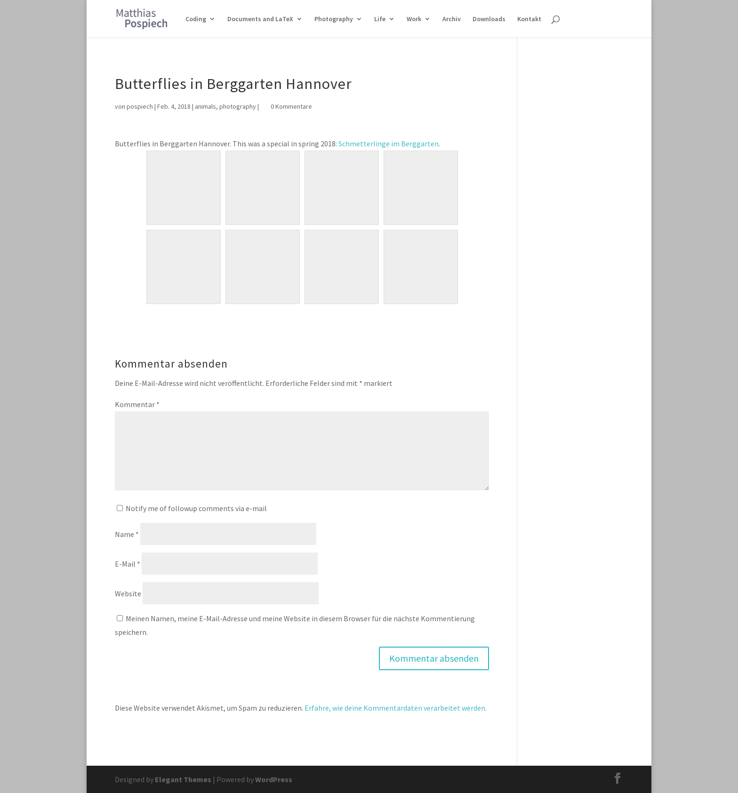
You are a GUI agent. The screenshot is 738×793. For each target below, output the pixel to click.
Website (128, 593)
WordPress (273, 779)
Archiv (451, 19)
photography (237, 106)
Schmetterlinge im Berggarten (388, 143)
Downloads (489, 19)
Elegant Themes (183, 779)
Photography (333, 19)
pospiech (140, 106)
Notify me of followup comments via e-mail (196, 508)
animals (205, 106)
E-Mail (127, 564)
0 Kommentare (291, 106)
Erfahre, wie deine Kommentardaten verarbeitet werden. (396, 708)
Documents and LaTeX (260, 19)
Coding (195, 19)
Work (414, 19)
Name (127, 534)
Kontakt (529, 19)
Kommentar (137, 404)
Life (379, 19)
